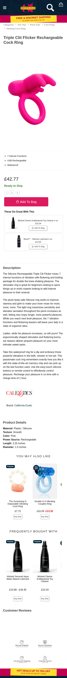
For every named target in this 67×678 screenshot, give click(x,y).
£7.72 (18, 511)
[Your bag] (61, 4)
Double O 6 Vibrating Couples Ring (45, 502)
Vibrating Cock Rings (16, 28)
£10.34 (45, 589)
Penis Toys (35, 24)
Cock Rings (49, 24)
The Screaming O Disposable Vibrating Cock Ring (18, 504)
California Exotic (23, 405)
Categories (9, 24)
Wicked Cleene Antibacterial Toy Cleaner (45, 579)
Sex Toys (22, 24)
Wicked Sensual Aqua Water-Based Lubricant (17, 577)
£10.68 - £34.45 (17, 589)
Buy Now (17, 517)
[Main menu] (4, 7)
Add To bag (26, 201)
